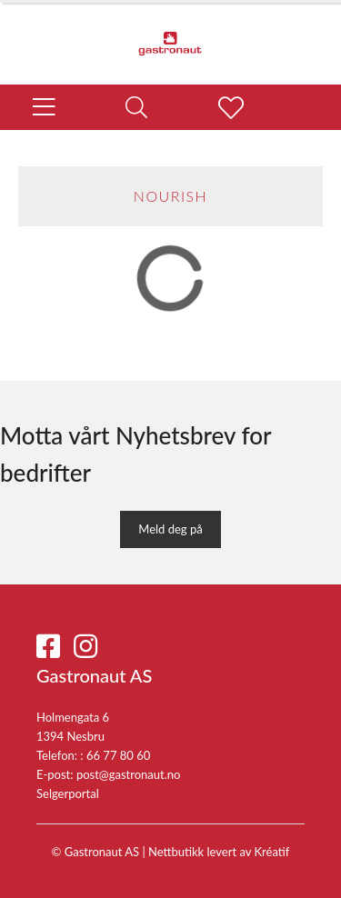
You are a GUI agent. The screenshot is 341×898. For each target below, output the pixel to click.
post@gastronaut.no (128, 774)
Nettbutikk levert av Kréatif (218, 851)
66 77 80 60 (118, 755)
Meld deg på (170, 529)
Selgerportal (67, 793)
